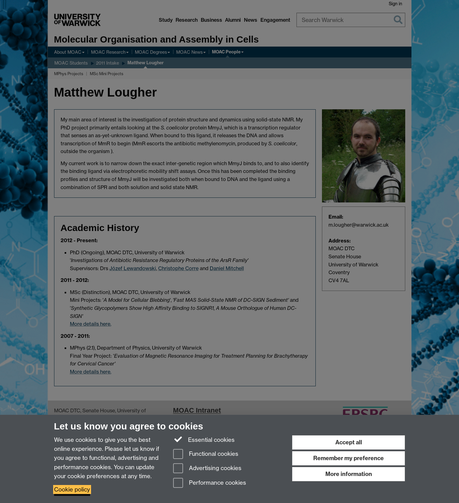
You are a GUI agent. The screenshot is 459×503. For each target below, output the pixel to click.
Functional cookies (205, 454)
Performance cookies (209, 483)
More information (348, 474)
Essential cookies (204, 439)
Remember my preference (348, 458)
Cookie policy (72, 489)
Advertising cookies (207, 468)
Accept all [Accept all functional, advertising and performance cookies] (348, 442)
